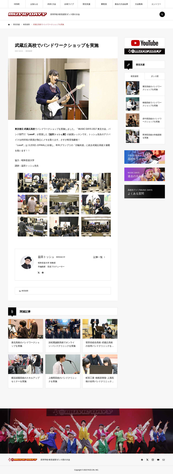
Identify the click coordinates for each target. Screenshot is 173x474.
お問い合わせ (19, 434)
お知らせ (34, 4)
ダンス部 (155, 76)
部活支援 (86, 4)
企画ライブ (69, 4)
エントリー (156, 4)
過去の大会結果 (121, 4)
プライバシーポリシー (45, 434)
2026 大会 (51, 4)
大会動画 (139, 4)
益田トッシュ (46, 256)
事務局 (16, 439)
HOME (17, 4)
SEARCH (162, 14)
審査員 (104, 4)
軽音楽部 (29, 51)
